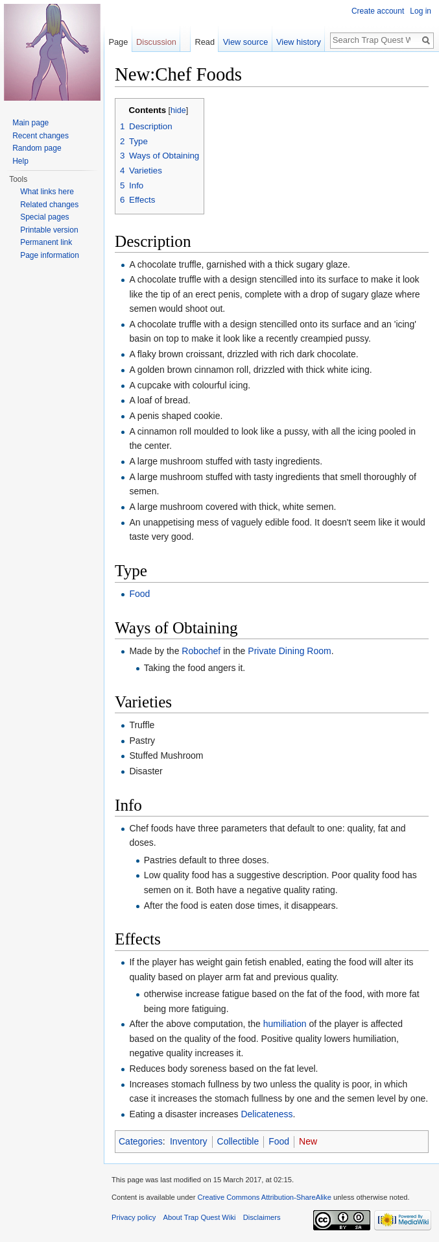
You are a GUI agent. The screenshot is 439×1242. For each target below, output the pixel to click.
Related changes (49, 204)
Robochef (201, 651)
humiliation (285, 1024)
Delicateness (266, 1114)
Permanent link (46, 242)
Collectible (238, 1141)
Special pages (44, 217)
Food (139, 594)
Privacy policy (134, 1217)
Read (205, 42)
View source (245, 42)
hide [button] (178, 110)
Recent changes (40, 135)
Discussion (156, 42)
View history (298, 42)
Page (118, 42)
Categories (141, 1141)
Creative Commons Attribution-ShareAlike (264, 1197)
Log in (420, 11)
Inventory (189, 1141)
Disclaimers (262, 1217)
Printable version (49, 229)
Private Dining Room (289, 651)
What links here (47, 191)
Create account (377, 11)
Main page (30, 122)
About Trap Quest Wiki (199, 1217)
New (308, 1141)
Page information (49, 255)
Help (20, 161)
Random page (36, 148)
